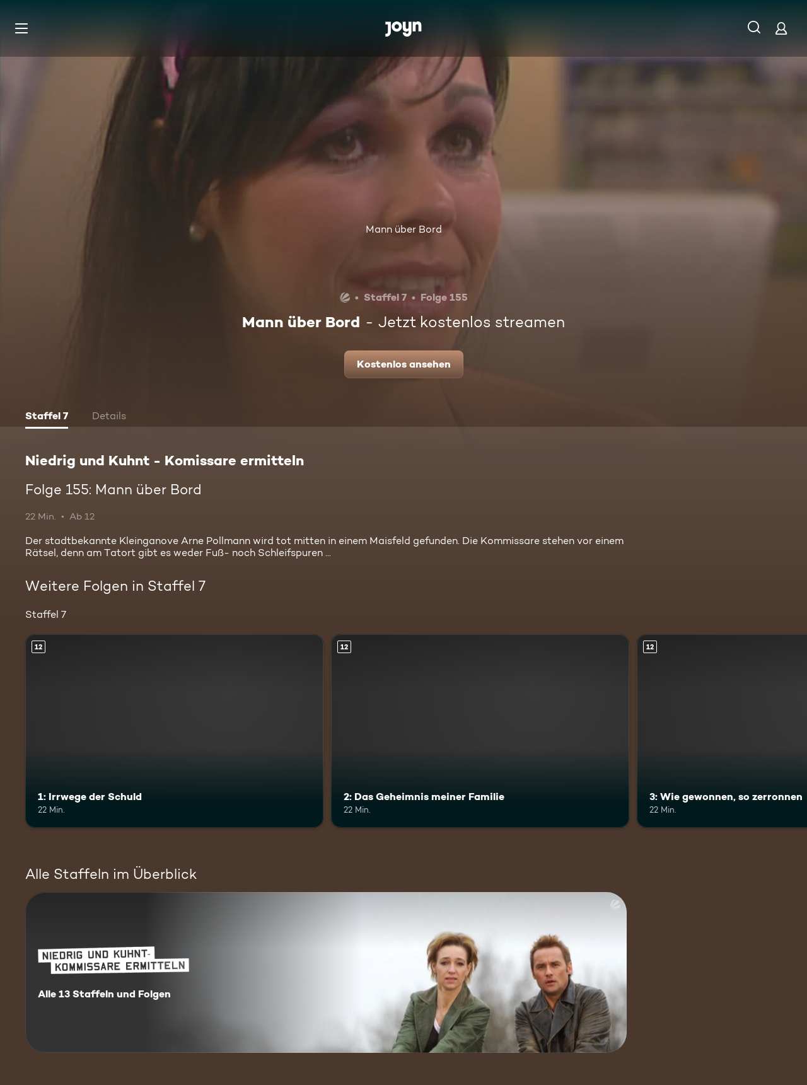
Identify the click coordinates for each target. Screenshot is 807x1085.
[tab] (47, 417)
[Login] (781, 28)
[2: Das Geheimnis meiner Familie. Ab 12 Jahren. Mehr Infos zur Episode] (480, 731)
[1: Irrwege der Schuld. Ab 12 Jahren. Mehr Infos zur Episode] (174, 731)
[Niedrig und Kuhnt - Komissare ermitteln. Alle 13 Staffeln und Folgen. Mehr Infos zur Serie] (326, 972)
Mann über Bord (404, 229)
